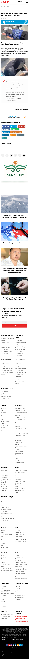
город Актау (4, 345)
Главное (17, 458)
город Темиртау (19, 353)
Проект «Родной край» (21, 562)
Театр (2, 536)
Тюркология (18, 477)
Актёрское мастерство (7, 534)
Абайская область (5, 398)
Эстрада (3, 543)
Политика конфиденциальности (17, 638)
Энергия (17, 592)
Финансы (3, 490)
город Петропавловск (6, 370)
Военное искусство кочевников (20, 482)
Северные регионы (6, 360)
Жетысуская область (20, 368)
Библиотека (4, 515)
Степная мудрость (5, 507)
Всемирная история (20, 472)
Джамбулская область (20, 378)
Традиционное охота (20, 541)
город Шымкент (19, 370)
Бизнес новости (5, 488)
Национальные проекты (21, 446)
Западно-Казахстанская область (7, 339)
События (3, 595)
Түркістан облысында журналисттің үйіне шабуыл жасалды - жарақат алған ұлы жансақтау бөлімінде (14, 270)
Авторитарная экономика (4, 476)
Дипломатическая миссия (19, 448)
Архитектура (4, 547)
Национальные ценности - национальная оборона (21, 569)
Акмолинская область (20, 342)
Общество (3, 412)
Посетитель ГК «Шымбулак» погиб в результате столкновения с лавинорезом (14, 216)
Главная (3, 6)
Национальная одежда (21, 539)
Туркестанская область (21, 372)
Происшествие (5, 431)
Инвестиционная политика (19, 415)
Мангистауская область (7, 344)
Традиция (17, 530)
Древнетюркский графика (19, 485)
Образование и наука (21, 583)
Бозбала (3, 555)
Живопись (3, 530)
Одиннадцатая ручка (6, 513)
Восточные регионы (7, 388)
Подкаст (3, 597)
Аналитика (4, 486)
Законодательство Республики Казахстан (21, 577)
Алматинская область (20, 365)
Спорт (2, 416)
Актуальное (4, 414)
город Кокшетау (19, 344)
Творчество (4, 500)
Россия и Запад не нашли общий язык (14, 243)
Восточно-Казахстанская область (7, 396)
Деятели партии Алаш (20, 476)
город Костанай (5, 363)
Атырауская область (6, 347)
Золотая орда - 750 (20, 488)
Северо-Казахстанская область (7, 373)
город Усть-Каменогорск (7, 393)
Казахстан (3, 408)
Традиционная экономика (4, 471)
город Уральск (5, 342)
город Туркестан (19, 374)
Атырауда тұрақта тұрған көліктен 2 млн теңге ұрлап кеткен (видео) (14, 298)
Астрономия (18, 588)
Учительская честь (20, 597)
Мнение (3, 419)
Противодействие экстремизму (5, 591)
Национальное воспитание (19, 537)
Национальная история (21, 470)
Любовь (3, 562)
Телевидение (4, 540)
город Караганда (19, 346)
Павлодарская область (7, 368)
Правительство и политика (19, 425)
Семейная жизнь (5, 564)
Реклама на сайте (5, 638)
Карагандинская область (21, 347)
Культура (4, 527)
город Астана (18, 340)
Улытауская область (20, 349)
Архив (2, 429)
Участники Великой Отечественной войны (20, 574)
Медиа (2, 545)
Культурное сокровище (7, 509)
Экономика (4, 467)
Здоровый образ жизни (7, 614)
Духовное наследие (7, 497)
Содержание (18, 599)
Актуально (18, 405)
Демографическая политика (20, 420)
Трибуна (17, 460)
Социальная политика (20, 423)
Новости (3, 405)
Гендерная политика (20, 417)
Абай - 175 (17, 492)
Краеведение (18, 479)
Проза (2, 503)
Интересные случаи (6, 568)
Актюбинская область (6, 351)
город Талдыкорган (20, 367)
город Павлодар (5, 367)
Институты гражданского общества (21, 432)
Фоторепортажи (5, 572)
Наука (16, 590)
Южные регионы (20, 360)
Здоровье (3, 586)
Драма (3, 505)
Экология (3, 606)
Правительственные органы (20, 436)
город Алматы (18, 363)
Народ (16, 456)
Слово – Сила (4, 511)
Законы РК (17, 444)
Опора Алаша (4, 520)
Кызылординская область (19, 382)
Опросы (3, 427)
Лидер (2, 588)
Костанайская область (7, 365)
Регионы (3, 605)
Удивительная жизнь (20, 595)
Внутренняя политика (20, 408)
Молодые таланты (19, 557)
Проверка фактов (19, 571)
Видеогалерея (18, 566)
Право (16, 455)
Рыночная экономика (6, 473)
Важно (17, 467)
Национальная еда (20, 534)
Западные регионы (7, 335)
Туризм (3, 484)
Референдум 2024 (19, 462)
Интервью (3, 417)
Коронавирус (4, 618)
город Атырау (4, 349)
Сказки (3, 517)
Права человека (19, 442)
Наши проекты (5, 421)
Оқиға (8, 6)
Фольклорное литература (18, 559)
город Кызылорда (19, 380)
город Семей (4, 391)
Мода (2, 566)
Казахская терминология (7, 593)
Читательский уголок (6, 561)
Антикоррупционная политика (6, 482)
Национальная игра (20, 532)
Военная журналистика (7, 570)
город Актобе (4, 353)
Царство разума (19, 594)
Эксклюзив (4, 603)
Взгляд (3, 601)
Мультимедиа (4, 425)
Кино (2, 538)
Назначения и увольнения (18, 439)
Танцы (2, 532)
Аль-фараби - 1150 (19, 490)
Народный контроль (6, 479)
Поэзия (3, 502)
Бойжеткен (4, 557)
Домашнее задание (6, 559)
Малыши (17, 555)
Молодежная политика (21, 412)
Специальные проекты (21, 564)
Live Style (4, 552)
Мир (2, 410)
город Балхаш (18, 355)
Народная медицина (6, 616)
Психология (18, 586)
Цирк (2, 541)
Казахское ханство (20, 474)
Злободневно (5, 583)
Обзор (2, 599)
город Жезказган (19, 351)
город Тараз (18, 376)
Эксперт (3, 423)
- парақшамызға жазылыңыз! (13, 117)
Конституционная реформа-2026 (19, 452)
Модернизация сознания (7, 518)
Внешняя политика (20, 410)
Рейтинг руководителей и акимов (21, 429)
